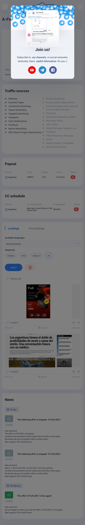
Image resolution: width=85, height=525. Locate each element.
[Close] (70, 6)
